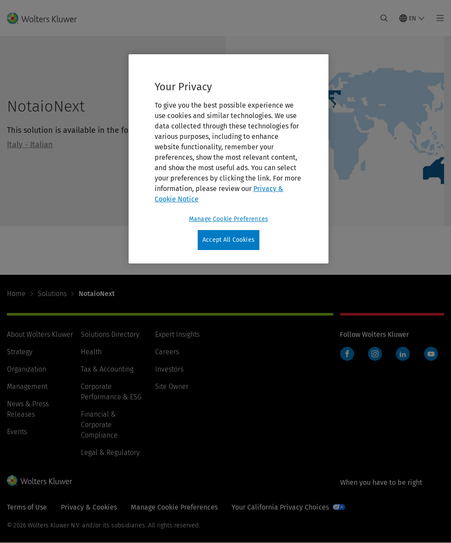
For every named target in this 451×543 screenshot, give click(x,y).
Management (27, 386)
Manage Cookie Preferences (174, 507)
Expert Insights (177, 334)
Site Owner (172, 386)
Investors (169, 369)
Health (91, 352)
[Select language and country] (412, 18)
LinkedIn (403, 354)
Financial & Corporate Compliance (99, 424)
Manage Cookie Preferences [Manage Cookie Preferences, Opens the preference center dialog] (228, 219)
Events (17, 432)
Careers (167, 352)
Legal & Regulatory (110, 452)
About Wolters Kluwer (40, 334)
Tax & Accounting (107, 369)
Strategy (19, 352)
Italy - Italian (30, 144)
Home (16, 294)
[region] (228, 158)
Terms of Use (27, 507)
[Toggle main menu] (437, 18)
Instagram (375, 354)
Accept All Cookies (228, 240)
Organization (26, 369)
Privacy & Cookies (89, 507)
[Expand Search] (384, 18)
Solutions (52, 294)
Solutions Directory (110, 334)
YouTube (431, 354)
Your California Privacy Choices (280, 507)
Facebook (347, 354)
